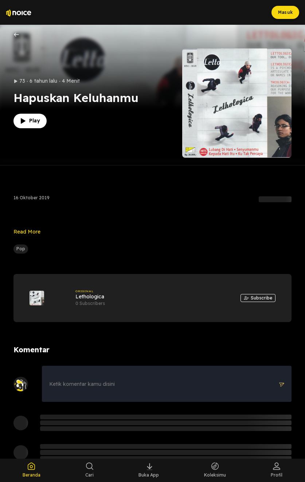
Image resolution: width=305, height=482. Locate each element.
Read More (26, 231)
